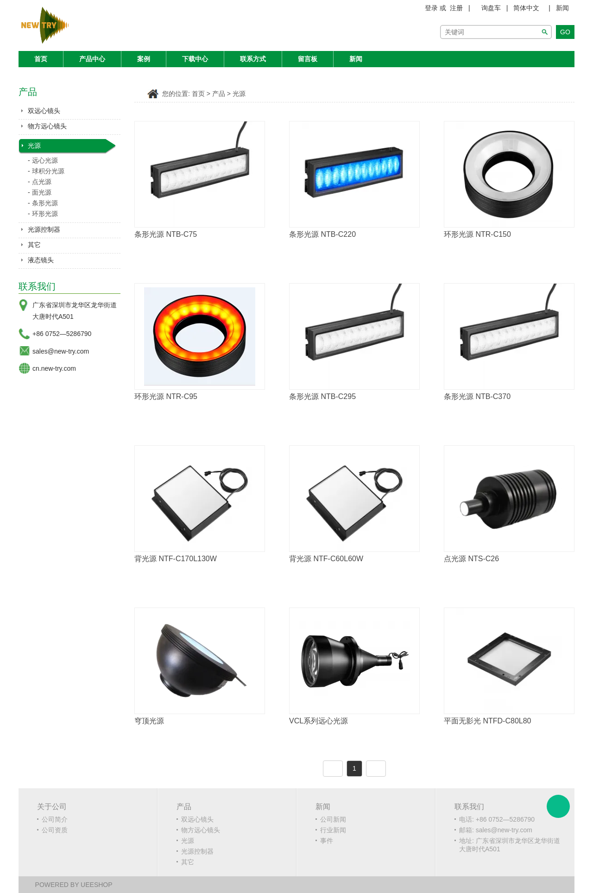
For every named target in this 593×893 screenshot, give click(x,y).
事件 (326, 840)
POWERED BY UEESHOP (74, 884)
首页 (40, 59)
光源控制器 (44, 229)
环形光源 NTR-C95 (165, 396)
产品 (218, 93)
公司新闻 (333, 819)
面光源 (41, 192)
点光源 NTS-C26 (471, 559)
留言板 (307, 59)
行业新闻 (333, 830)
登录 (431, 8)
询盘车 (491, 8)
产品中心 (92, 59)
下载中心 (195, 59)
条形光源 (45, 203)
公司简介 (55, 819)
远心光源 (45, 160)
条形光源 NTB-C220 (322, 234)
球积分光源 (48, 171)
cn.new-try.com (54, 368)
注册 (456, 8)
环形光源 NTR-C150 (477, 234)
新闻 (562, 8)
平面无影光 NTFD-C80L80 (487, 721)
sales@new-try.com (60, 351)
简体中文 (526, 8)
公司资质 (55, 830)
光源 (34, 145)
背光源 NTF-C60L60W (326, 559)
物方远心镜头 (47, 126)
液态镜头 (41, 260)
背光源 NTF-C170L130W (175, 559)
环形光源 (45, 213)
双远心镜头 (44, 110)
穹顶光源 (149, 721)
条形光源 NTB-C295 (322, 396)
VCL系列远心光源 (318, 721)
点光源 (41, 181)
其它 (34, 244)
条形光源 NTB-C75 (165, 234)
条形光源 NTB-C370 (477, 396)
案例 (143, 59)
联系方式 (253, 59)
